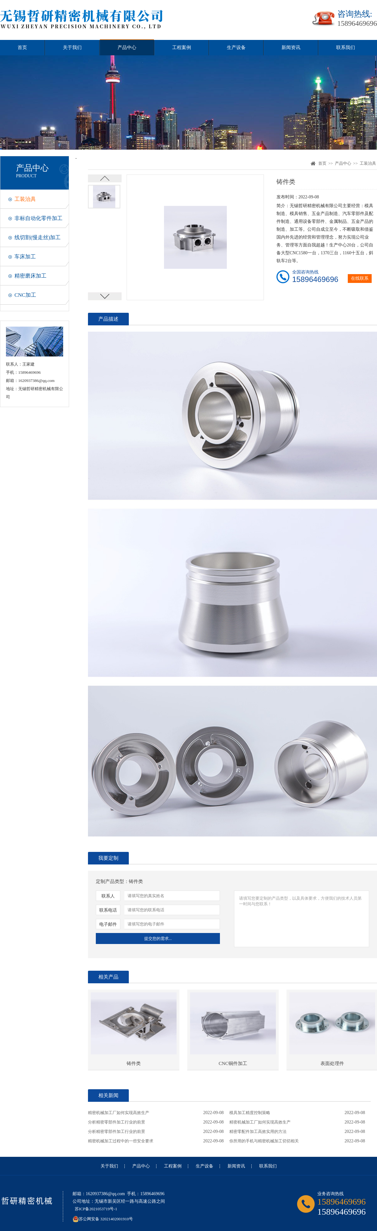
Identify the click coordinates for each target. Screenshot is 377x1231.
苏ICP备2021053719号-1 (96, 1208)
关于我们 (72, 47)
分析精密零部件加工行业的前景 (116, 1122)
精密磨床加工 (30, 276)
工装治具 (25, 199)
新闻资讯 (290, 47)
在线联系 (360, 278)
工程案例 (181, 47)
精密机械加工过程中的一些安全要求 (120, 1141)
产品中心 (126, 47)
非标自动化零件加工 (38, 218)
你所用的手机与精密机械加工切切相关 (264, 1141)
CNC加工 (25, 295)
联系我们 (345, 47)
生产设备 (236, 47)
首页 (22, 47)
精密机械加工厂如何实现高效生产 (118, 1112)
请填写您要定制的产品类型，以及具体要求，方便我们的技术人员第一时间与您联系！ (301, 919)
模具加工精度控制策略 (249, 1112)
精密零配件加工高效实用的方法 (258, 1131)
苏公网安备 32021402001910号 (103, 1217)
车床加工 (25, 257)
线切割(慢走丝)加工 (37, 237)
